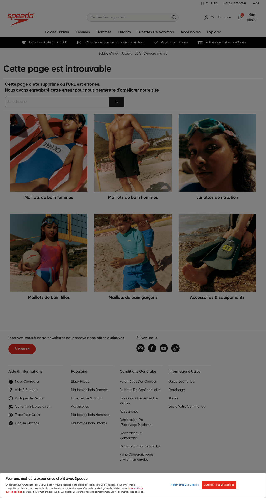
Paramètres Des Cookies (185, 485)
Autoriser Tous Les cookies (219, 485)
